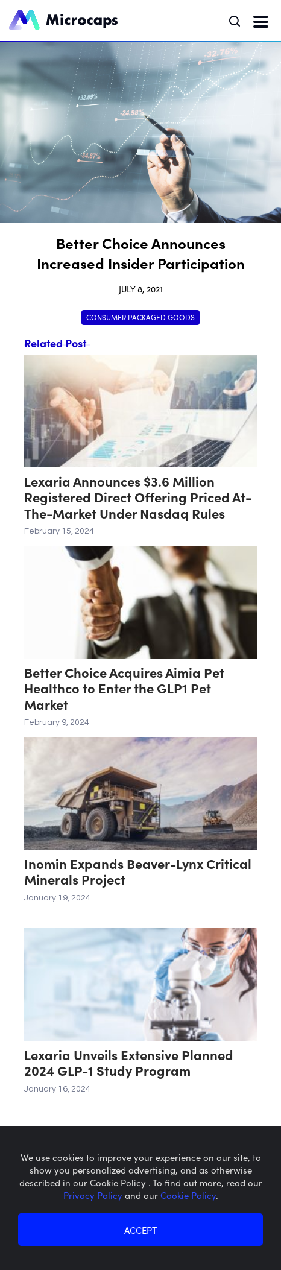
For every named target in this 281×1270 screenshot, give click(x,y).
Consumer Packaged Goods (140, 317)
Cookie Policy (188, 1195)
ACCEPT (140, 1230)
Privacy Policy (94, 1195)
